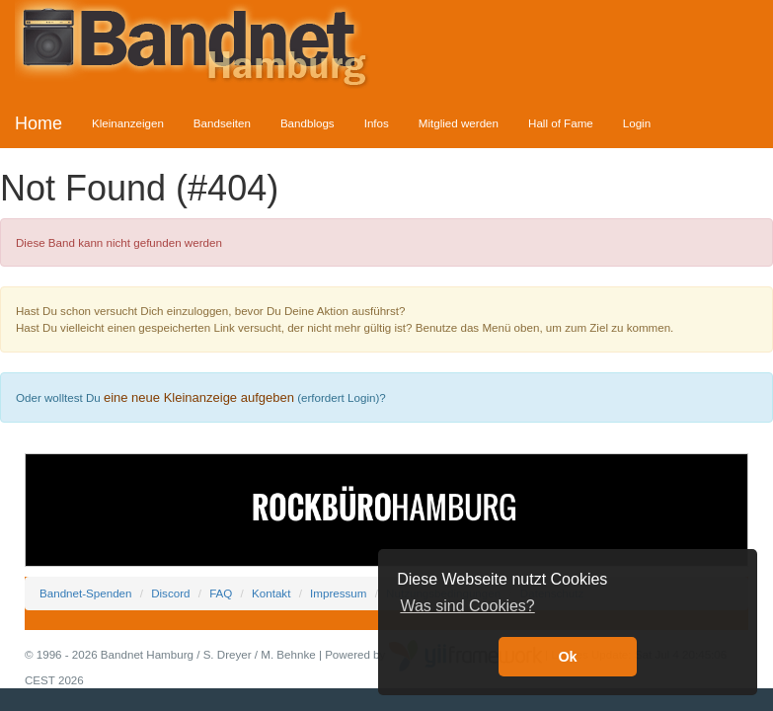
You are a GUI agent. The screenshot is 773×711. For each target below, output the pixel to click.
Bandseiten (222, 123)
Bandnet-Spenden (85, 593)
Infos (376, 123)
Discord (170, 593)
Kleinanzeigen (128, 123)
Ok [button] (567, 657)
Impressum (338, 593)
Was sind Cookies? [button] (467, 605)
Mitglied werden (459, 123)
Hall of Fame (560, 123)
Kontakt (271, 593)
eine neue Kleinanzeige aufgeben (199, 397)
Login (637, 123)
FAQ (220, 593)
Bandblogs (307, 123)
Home (38, 123)
